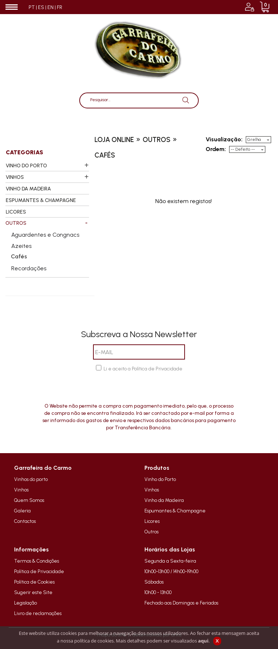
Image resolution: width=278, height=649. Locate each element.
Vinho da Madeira (164, 500)
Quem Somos (29, 500)
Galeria (22, 510)
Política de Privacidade (39, 571)
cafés (104, 155)
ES (41, 7)
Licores (152, 521)
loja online (114, 140)
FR (59, 7)
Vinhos (21, 490)
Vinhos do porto (31, 479)
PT (32, 7)
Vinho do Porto (160, 479)
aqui (203, 640)
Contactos (25, 521)
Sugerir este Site (33, 592)
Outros (151, 531)
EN (50, 7)
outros (156, 140)
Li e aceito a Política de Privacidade (143, 369)
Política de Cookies (34, 582)
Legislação (25, 603)
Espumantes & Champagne (175, 510)
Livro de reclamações (38, 613)
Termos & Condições (36, 561)
